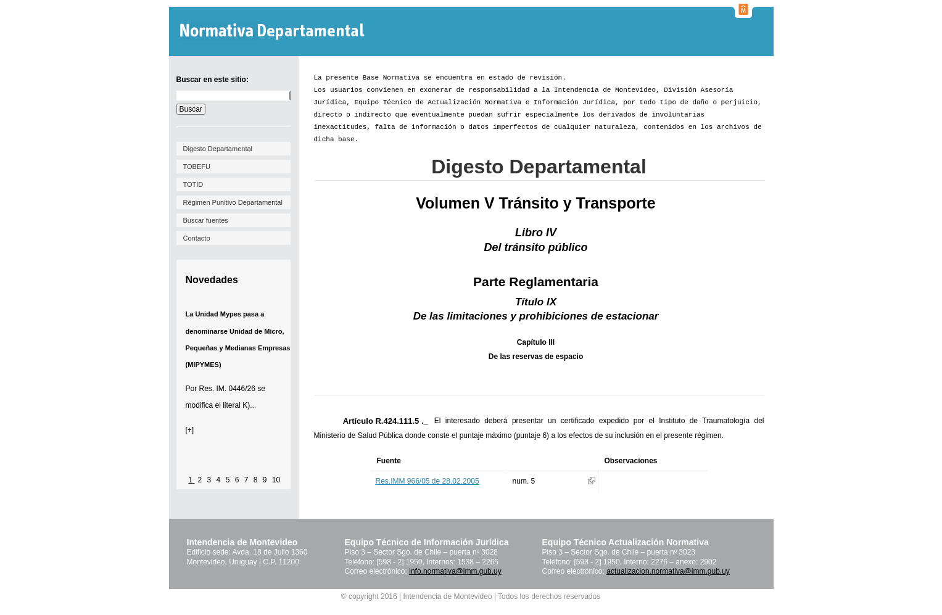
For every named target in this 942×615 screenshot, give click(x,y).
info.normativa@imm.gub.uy (455, 571)
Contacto (196, 238)
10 (276, 480)
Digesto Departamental (218, 148)
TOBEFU (196, 166)
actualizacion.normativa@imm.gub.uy (668, 571)
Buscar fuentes (205, 220)
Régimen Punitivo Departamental (233, 202)
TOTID (193, 184)
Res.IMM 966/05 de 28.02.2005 (427, 481)
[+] (190, 430)
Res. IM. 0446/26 (227, 388)
